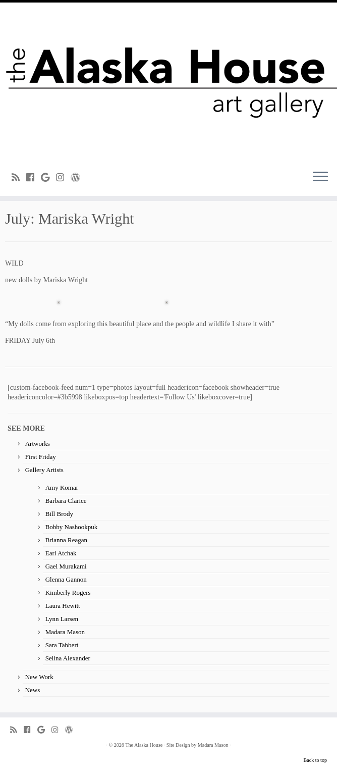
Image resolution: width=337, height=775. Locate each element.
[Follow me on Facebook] (33, 178)
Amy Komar (61, 487)
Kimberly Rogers (68, 592)
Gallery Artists (44, 470)
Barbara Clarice (66, 500)
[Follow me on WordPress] (78, 178)
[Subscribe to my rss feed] (19, 178)
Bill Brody (59, 514)
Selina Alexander (67, 658)
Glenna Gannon (66, 579)
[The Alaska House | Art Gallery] (168, 82)
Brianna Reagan (66, 540)
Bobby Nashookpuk (71, 527)
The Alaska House (143, 745)
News (32, 690)
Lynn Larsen (61, 619)
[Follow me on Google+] (48, 178)
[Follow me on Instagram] (63, 178)
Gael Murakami (66, 566)
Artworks (37, 443)
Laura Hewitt (62, 605)
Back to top (315, 760)
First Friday (40, 456)
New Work (39, 677)
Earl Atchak (61, 553)
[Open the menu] (320, 177)
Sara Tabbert (62, 645)
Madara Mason (65, 632)
